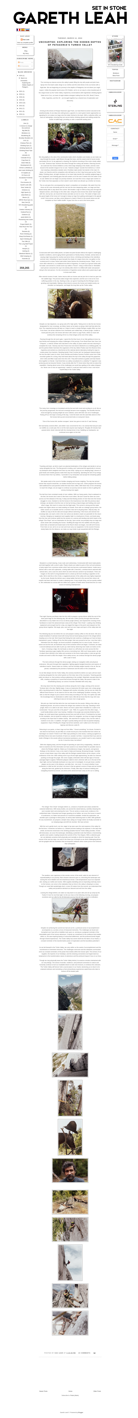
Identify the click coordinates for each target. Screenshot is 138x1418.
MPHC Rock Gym (24, 200)
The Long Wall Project (26, 244)
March (23, 78)
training (24, 251)
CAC (24, 140)
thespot (24, 248)
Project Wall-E (24, 224)
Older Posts (97, 1391)
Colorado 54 (25, 157)
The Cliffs (25, 241)
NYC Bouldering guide (26, 205)
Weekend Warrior (24, 253)
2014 (21, 103)
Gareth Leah (24, 185)
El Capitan (24, 173)
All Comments (23, 66)
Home (70, 1391)
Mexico (25, 197)
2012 (21, 108)
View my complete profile (25, 42)
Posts (20, 62)
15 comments (84, 1353)
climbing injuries (25, 148)
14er (24, 123)
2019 (21, 94)
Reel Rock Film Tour (25, 226)
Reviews (24, 231)
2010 (21, 114)
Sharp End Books (24, 236)
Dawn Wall (24, 163)
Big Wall (24, 130)
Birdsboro (25, 133)
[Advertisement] (70, 1373)
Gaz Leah (59, 1353)
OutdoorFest (25, 212)
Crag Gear (24, 160)
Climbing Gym (24, 145)
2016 (21, 97)
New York (25, 202)
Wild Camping (24, 256)
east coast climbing (25, 170)
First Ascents (25, 182)
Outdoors (25, 214)
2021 (21, 91)
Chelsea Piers (24, 143)
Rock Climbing (24, 234)
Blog (25, 51)
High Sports (24, 192)
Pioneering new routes (26, 219)
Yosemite (25, 258)
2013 (21, 105)
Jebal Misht (24, 195)
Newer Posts (43, 1391)
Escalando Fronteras (25, 178)
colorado (24, 155)
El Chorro (25, 175)
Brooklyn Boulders (25, 138)
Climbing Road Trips (25, 150)
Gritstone (25, 190)
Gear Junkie (25, 187)
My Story (26, 53)
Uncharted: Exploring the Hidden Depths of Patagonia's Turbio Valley (70, 43)
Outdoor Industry (24, 209)
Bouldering (24, 135)
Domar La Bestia (24, 168)
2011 (21, 111)
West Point (116, 75)
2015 (21, 100)
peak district (25, 217)
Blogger (80, 1412)
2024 (21, 75)
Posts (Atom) (74, 1395)
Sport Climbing (24, 239)
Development (25, 165)
